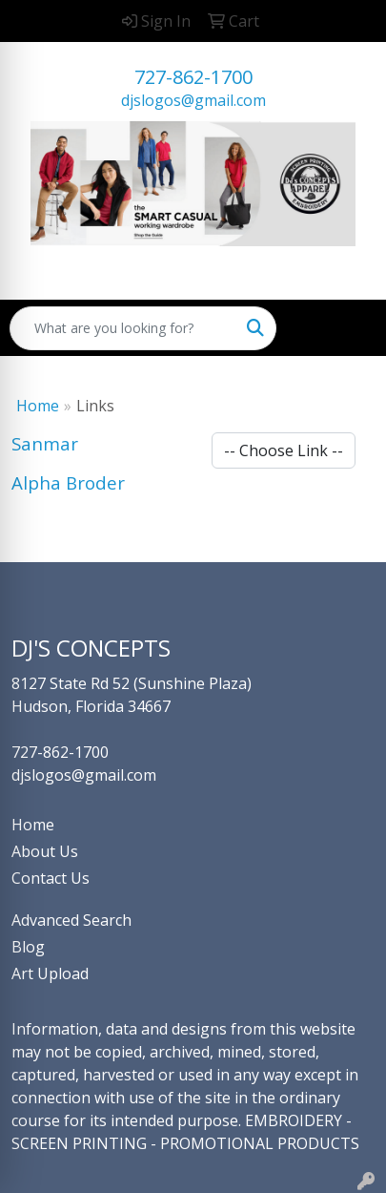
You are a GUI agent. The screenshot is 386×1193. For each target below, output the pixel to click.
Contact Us (50, 878)
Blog (28, 946)
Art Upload (50, 973)
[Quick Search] (123, 328)
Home (37, 405)
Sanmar (44, 443)
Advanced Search (71, 920)
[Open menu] (348, 328)
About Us (44, 851)
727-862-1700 (193, 77)
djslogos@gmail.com (193, 100)
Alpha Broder (68, 482)
